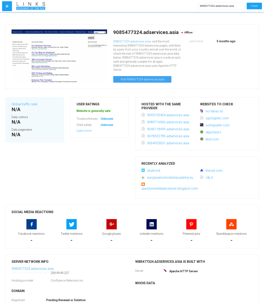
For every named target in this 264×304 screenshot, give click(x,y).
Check (254, 5)
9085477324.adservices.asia (132, 41)
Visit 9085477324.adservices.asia (142, 79)
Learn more (84, 130)
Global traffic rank (24, 104)
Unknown (107, 118)
